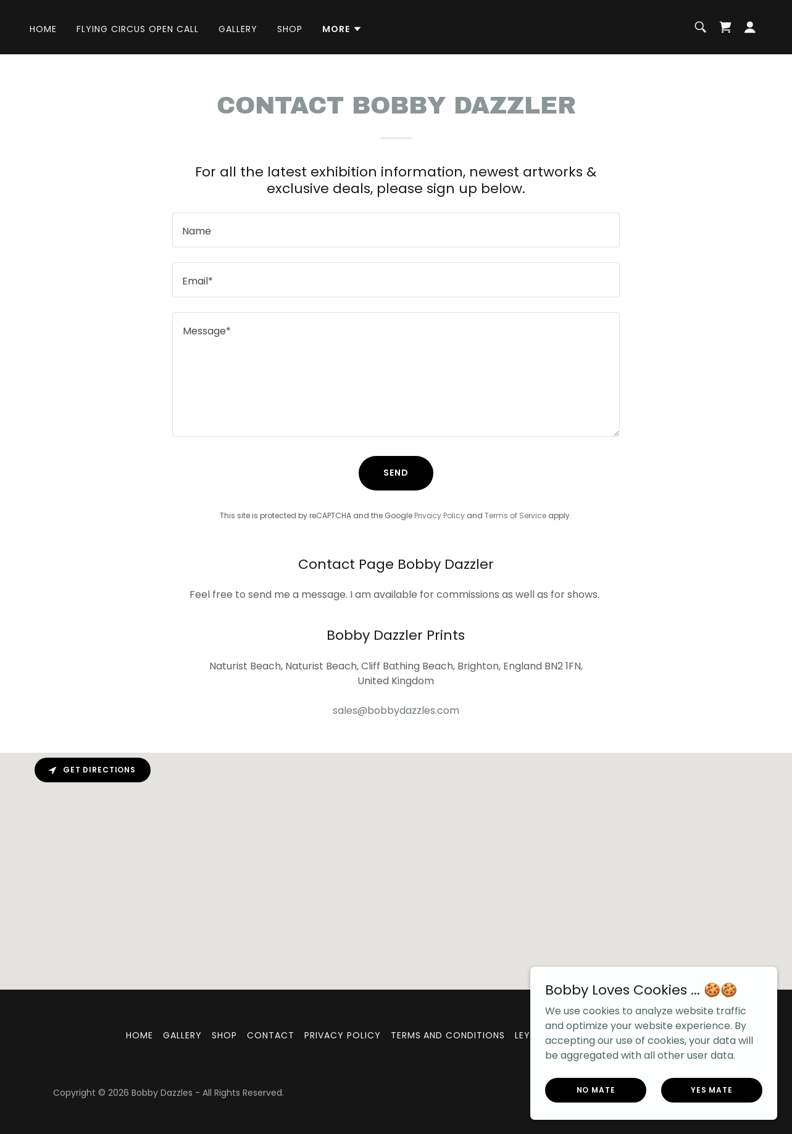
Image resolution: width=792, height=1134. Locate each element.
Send (396, 472)
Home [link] (43, 29)
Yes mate (712, 1089)
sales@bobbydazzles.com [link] (396, 710)
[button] (342, 29)
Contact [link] (270, 1035)
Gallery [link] (238, 29)
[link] (725, 27)
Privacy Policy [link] (439, 515)
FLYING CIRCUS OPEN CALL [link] (138, 29)
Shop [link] (289, 29)
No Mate (596, 1089)
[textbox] (396, 229)
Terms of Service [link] (515, 515)
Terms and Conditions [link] (448, 1035)
